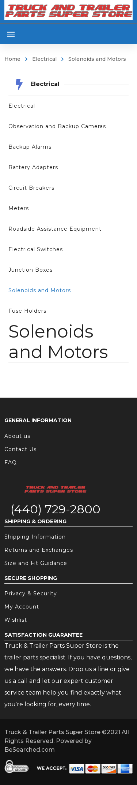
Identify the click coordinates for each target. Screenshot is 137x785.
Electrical (44, 59)
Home (12, 59)
